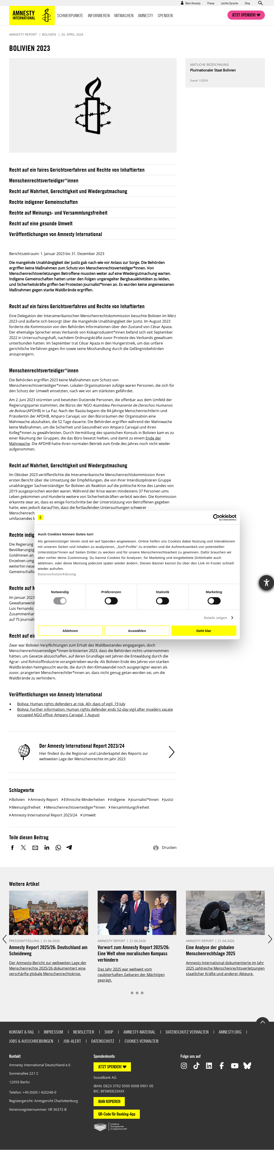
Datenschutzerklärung (57, 574)
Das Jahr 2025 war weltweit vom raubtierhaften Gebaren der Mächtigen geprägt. (131, 975)
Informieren (99, 15)
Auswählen (137, 630)
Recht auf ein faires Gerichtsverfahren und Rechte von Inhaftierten (77, 169)
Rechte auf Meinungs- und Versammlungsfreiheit (58, 212)
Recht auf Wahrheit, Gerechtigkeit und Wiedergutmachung (68, 191)
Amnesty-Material (139, 1032)
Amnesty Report (44, 799)
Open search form (260, 3)
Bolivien (18, 799)
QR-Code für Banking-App (116, 1114)
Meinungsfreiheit (26, 807)
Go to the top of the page (262, 1021)
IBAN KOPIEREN (109, 1101)
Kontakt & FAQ (21, 1032)
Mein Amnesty (193, 3)
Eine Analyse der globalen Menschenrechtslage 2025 (210, 950)
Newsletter (83, 1032)
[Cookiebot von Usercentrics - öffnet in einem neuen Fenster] (216, 517)
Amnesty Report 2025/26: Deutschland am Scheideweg (48, 950)
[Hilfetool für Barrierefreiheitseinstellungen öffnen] (266, 582)
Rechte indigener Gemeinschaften (43, 201)
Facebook (12, 847)
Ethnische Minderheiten (84, 799)
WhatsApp (58, 847)
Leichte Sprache (229, 3)
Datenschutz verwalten (187, 1032)
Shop (247, 3)
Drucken (165, 847)
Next (270, 939)
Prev (4, 939)
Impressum (53, 1032)
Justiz (168, 799)
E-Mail (35, 847)
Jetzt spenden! (244, 15)
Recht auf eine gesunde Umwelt (41, 223)
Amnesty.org (230, 1032)
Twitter (24, 847)
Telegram (69, 847)
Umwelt (89, 815)
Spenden (165, 15)
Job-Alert (72, 1041)
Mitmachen (123, 15)
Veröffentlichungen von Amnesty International (55, 234)
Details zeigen (215, 617)
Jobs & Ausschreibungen (31, 1041)
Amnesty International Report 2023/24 (44, 815)
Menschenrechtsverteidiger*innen (43, 180)
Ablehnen (70, 630)
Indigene (117, 799)
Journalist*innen (144, 799)
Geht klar (203, 630)
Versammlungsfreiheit (130, 807)
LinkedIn (46, 847)
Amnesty (145, 15)
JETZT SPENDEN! (110, 1066)
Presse (210, 3)
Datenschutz (102, 1041)
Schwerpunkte (70, 15)
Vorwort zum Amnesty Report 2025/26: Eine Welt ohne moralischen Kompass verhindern (134, 953)
